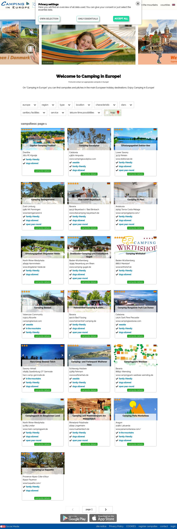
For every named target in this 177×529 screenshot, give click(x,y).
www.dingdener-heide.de (34, 267)
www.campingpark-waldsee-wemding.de (134, 375)
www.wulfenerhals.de (78, 375)
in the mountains (149, 5)
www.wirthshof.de (124, 267)
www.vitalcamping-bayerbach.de (84, 213)
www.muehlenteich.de (79, 429)
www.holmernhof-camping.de (82, 321)
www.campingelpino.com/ (128, 213)
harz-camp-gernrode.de (34, 375)
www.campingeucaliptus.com (82, 159)
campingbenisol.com (32, 321)
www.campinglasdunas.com (128, 321)
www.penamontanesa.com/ (128, 429)
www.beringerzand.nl (32, 213)
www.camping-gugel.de (80, 267)
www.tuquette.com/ (32, 483)
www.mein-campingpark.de (35, 429)
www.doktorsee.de (124, 159)
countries (165, 5)
